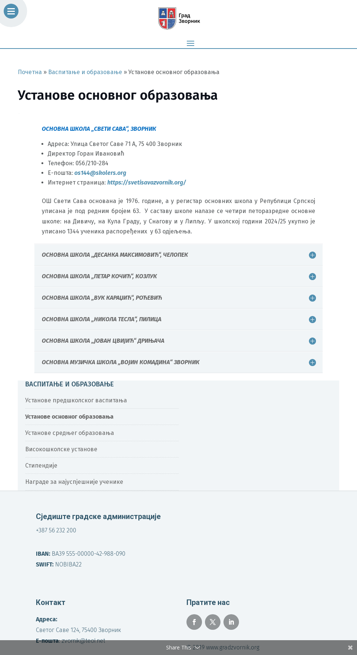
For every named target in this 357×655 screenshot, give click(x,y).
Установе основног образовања (69, 416)
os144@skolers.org (100, 172)
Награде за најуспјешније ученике (74, 481)
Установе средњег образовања (69, 432)
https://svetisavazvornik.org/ (146, 182)
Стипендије (41, 465)
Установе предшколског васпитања (76, 400)
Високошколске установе (61, 449)
